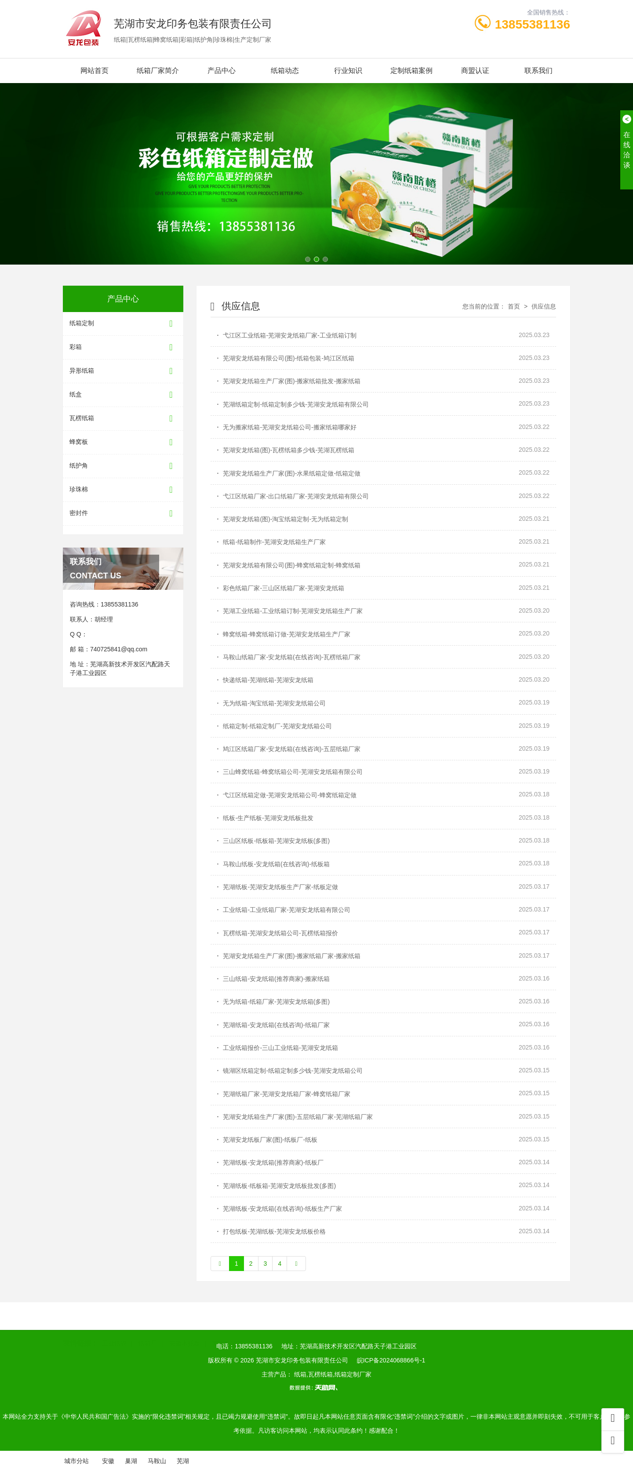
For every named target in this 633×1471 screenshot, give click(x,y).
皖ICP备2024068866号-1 (391, 1360)
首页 (514, 306)
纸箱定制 (123, 324)
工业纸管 (114, 1333)
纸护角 (123, 466)
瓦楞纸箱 (123, 419)
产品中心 (221, 70)
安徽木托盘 (184, 1333)
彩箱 (123, 347)
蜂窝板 (123, 442)
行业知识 (348, 70)
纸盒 (123, 395)
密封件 (123, 513)
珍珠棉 (123, 490)
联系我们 (538, 70)
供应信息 (543, 306)
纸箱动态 (285, 70)
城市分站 (76, 1460)
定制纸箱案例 (411, 70)
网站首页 (94, 70)
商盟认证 (475, 70)
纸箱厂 (147, 1333)
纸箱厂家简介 (158, 70)
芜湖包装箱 (227, 1333)
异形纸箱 (123, 371)
